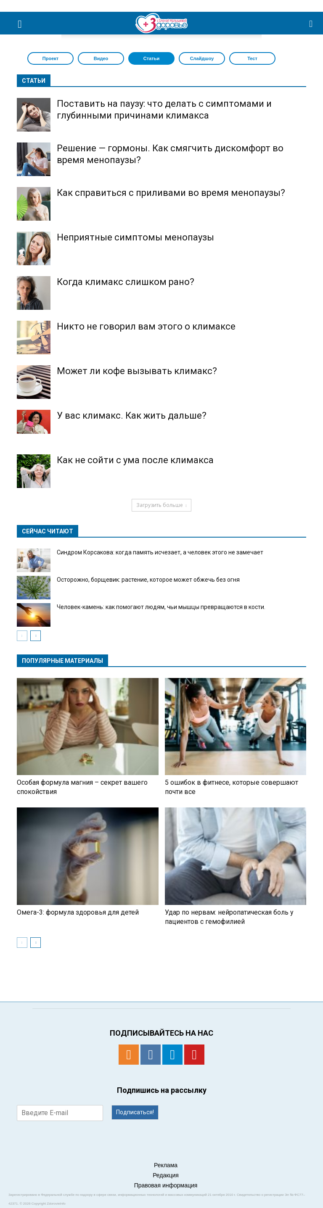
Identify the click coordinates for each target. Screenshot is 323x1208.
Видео (101, 58)
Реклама (165, 1165)
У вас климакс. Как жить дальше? (132, 415)
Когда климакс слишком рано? (125, 282)
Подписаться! (135, 1112)
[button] (311, 23)
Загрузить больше (161, 505)
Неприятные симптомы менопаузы (135, 237)
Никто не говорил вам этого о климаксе (146, 326)
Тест (252, 58)
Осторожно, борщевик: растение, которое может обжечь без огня (148, 579)
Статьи (151, 58)
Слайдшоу (202, 58)
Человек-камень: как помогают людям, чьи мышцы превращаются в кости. (161, 607)
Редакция (166, 1175)
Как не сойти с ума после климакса (135, 460)
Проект (50, 58)
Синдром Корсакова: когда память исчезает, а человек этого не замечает (160, 552)
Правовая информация (166, 1185)
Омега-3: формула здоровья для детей (78, 912)
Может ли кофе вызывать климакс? (137, 371)
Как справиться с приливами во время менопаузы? (171, 192)
